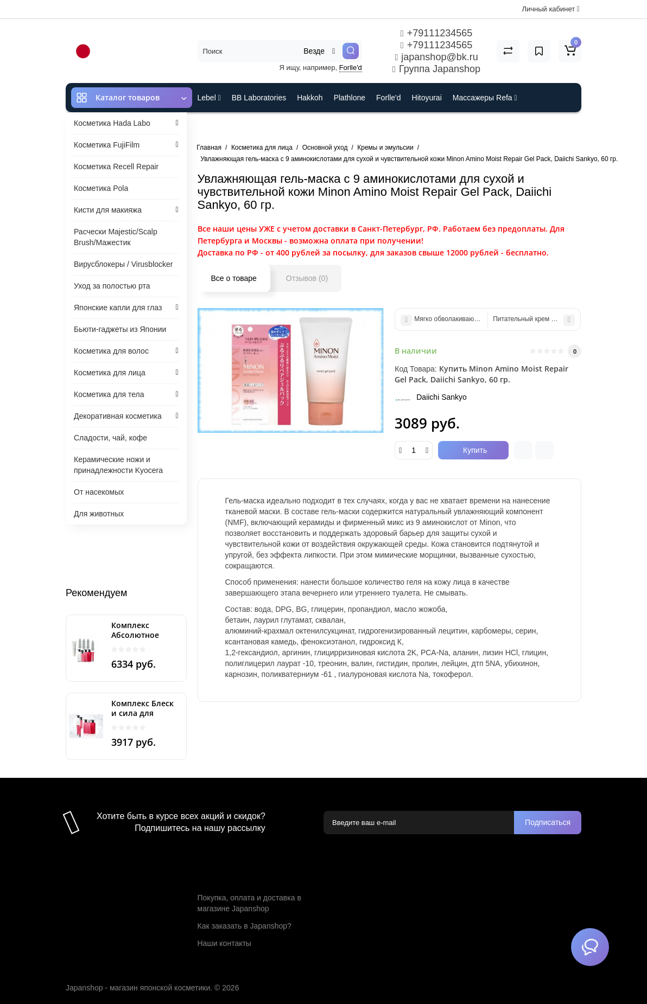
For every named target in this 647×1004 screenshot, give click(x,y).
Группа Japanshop (436, 68)
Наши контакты (224, 943)
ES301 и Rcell (222, 127)
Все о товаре (234, 278)
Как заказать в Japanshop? (244, 926)
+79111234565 (436, 33)
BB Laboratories (259, 97)
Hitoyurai (427, 97)
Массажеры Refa (485, 97)
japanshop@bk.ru (436, 57)
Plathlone (349, 97)
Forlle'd (350, 67)
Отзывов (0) (307, 278)
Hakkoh (309, 97)
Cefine (269, 127)
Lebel (209, 97)
